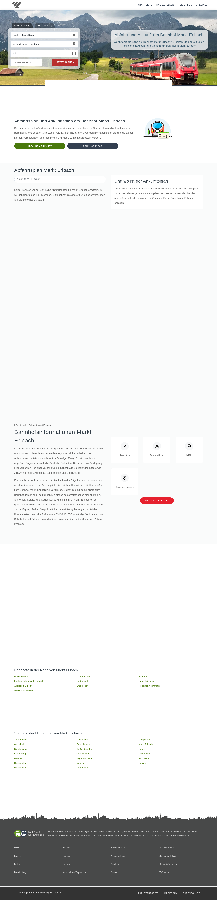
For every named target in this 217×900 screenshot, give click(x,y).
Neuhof (142, 750)
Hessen (66, 864)
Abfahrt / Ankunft (40, 146)
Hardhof (143, 677)
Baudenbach (20, 750)
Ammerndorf (20, 741)
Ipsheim (80, 765)
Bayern (17, 856)
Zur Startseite (146, 893)
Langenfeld (82, 770)
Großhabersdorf (84, 750)
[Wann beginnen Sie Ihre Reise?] (40, 53)
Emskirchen (82, 686)
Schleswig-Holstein (168, 856)
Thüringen (164, 872)
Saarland (115, 864)
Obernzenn (144, 755)
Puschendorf (145, 760)
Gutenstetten (82, 755)
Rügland (143, 765)
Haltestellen (165, 5)
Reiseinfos (185, 5)
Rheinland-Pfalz (118, 847)
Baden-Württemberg (169, 864)
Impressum (169, 893)
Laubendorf (82, 682)
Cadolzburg (20, 755)
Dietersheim (20, 770)
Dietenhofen (20, 765)
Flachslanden (83, 745)
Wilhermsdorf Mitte (23, 691)
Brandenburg (20, 872)
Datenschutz (191, 893)
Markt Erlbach (21, 677)
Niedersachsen (118, 856)
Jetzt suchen (65, 62)
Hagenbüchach (146, 682)
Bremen (66, 847)
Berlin (17, 864)
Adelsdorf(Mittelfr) (23, 686)
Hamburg (67, 856)
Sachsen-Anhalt (167, 847)
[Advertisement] (108, 89)
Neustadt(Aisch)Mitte (149, 686)
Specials (201, 5)
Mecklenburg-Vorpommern (75, 872)
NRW (16, 847)
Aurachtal (19, 745)
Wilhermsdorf (83, 677)
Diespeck (19, 760)
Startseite (145, 5)
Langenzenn (145, 741)
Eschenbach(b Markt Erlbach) (29, 682)
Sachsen (115, 872)
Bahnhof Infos (92, 146)
